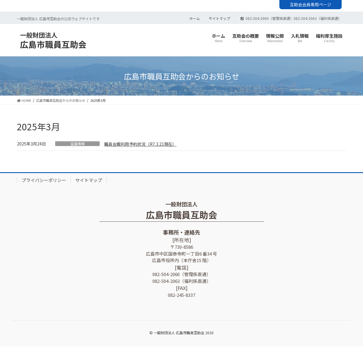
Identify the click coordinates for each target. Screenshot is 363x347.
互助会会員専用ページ (310, 4)
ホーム (194, 19)
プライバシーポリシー (44, 181)
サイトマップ (219, 19)
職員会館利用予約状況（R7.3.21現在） (140, 145)
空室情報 (77, 144)
